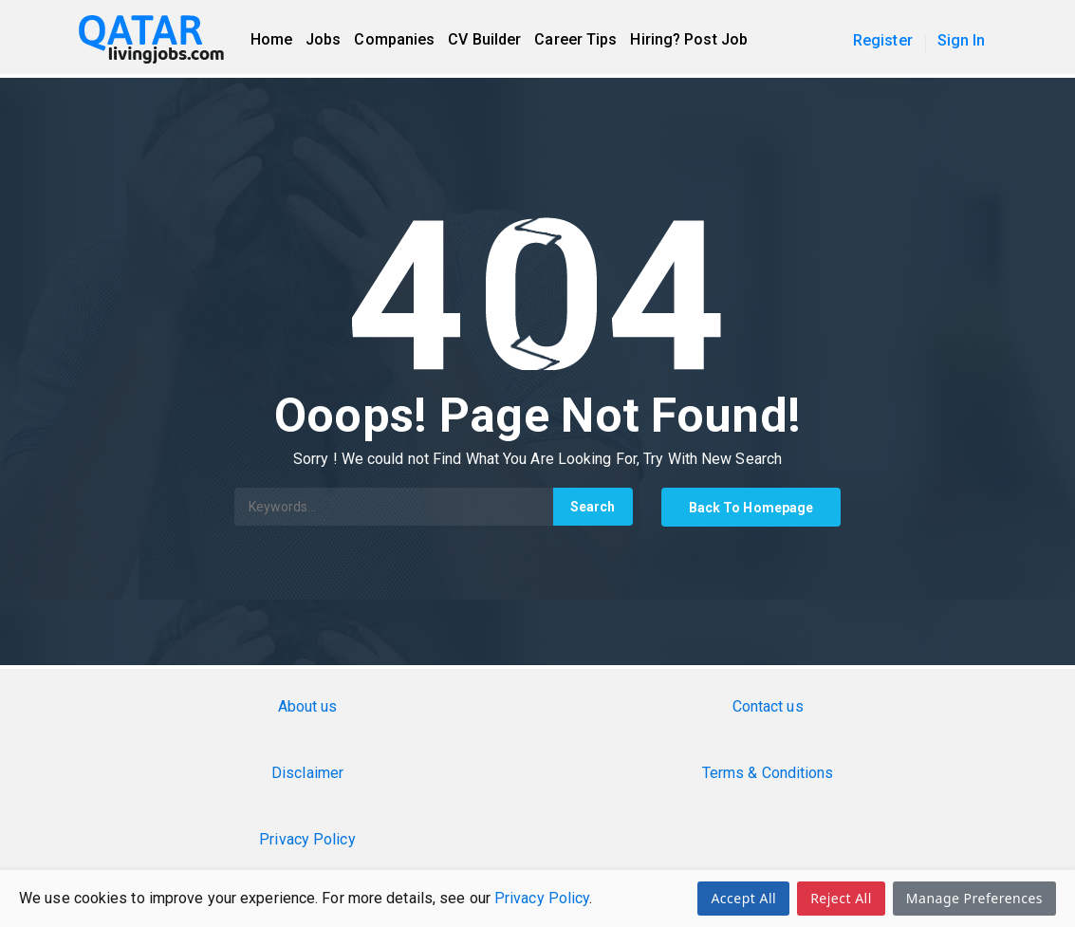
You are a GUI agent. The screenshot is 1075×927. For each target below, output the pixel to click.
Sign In (961, 40)
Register (883, 40)
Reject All (841, 898)
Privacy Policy (541, 898)
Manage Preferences (974, 898)
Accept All (743, 898)
